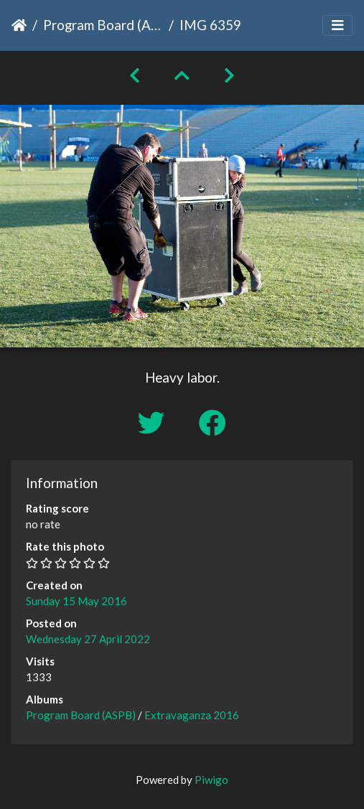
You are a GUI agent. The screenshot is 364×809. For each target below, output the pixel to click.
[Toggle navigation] (337, 25)
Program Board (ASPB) (103, 25)
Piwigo (211, 779)
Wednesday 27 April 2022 (88, 638)
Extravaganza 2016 (191, 715)
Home (19, 25)
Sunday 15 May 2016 (76, 600)
